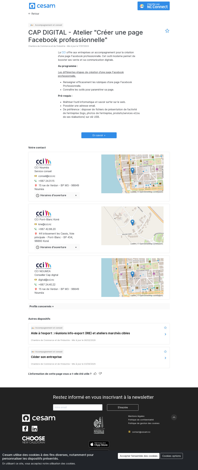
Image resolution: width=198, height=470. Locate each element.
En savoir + (99, 135)
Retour (35, 13)
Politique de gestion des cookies (143, 423)
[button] (132, 171)
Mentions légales (136, 416)
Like (95, 373)
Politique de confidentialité (141, 420)
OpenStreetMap (146, 192)
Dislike (100, 373)
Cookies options (171, 455)
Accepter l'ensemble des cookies (138, 455)
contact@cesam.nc (141, 432)
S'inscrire (123, 407)
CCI (64, 52)
